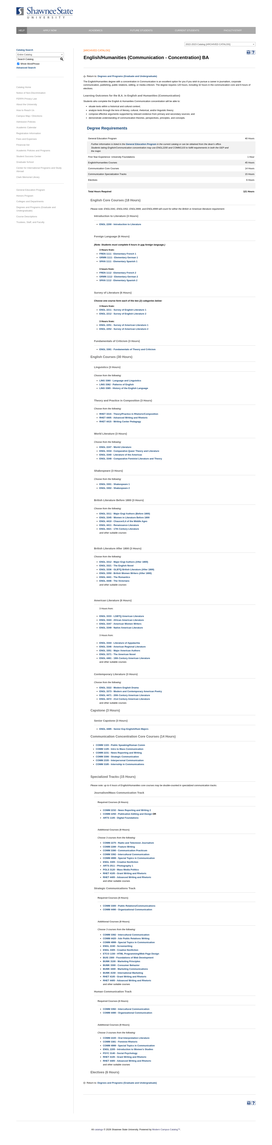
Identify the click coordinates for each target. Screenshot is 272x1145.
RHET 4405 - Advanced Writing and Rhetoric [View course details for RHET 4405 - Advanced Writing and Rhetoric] (123, 417)
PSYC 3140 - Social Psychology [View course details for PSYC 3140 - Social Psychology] (120, 1053)
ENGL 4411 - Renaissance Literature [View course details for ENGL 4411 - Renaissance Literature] (119, 525)
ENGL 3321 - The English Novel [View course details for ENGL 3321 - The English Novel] (116, 565)
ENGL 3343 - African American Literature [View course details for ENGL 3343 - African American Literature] (121, 620)
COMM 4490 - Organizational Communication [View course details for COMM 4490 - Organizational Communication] (127, 909)
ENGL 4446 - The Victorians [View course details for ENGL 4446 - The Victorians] (114, 581)
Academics (95, 30)
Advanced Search (26, 67)
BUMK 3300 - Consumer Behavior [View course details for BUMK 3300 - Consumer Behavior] (121, 965)
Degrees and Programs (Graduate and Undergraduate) (36, 209)
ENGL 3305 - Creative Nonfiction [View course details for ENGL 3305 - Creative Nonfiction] (120, 862)
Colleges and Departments (30, 201)
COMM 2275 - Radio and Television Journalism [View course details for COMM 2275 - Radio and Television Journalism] (128, 842)
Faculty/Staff (233, 30)
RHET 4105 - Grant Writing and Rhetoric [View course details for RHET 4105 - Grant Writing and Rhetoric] (124, 873)
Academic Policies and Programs (33, 150)
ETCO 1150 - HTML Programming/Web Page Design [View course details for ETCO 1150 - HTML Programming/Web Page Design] (131, 953)
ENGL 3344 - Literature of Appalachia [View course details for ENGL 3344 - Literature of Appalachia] (119, 643)
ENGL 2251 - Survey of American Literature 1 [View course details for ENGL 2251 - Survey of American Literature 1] (123, 325)
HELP (22, 30)
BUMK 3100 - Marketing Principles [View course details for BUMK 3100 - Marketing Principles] (121, 961)
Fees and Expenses (26, 139)
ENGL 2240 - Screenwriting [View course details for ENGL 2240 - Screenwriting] (117, 946)
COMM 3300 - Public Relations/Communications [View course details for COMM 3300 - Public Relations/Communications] (129, 905)
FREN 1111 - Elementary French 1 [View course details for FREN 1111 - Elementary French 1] (117, 253)
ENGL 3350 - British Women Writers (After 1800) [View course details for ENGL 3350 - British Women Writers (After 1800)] (125, 573)
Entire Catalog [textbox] (24, 54)
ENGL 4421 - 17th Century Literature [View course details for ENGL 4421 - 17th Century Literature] (119, 529)
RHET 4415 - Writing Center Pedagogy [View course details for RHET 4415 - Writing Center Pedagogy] (120, 421)
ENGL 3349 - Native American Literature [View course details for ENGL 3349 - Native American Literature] (121, 627)
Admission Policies (25, 121)
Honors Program (24, 195)
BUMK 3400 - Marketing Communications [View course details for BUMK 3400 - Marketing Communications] (125, 969)
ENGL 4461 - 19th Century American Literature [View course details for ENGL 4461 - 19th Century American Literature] (124, 658)
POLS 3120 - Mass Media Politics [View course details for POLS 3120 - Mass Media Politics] (121, 869)
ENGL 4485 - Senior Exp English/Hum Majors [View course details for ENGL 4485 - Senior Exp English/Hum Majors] (123, 729)
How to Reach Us (25, 110)
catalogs (98, 1129)
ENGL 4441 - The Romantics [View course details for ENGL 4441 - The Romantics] (114, 577)
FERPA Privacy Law (26, 98)
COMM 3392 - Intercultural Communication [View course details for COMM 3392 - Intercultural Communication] (126, 854)
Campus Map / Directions (29, 116)
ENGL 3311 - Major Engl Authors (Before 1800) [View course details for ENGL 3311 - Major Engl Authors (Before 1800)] (124, 513)
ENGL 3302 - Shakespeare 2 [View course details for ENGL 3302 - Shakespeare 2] (114, 488)
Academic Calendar (26, 127)
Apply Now (50, 30)
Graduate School (25, 162)
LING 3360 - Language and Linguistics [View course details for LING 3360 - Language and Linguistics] (120, 380)
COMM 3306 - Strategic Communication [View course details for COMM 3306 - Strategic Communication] (117, 756)
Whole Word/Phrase (30, 63)
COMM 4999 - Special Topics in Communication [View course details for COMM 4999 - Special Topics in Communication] (129, 858)
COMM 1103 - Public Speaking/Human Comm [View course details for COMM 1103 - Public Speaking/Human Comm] (120, 745)
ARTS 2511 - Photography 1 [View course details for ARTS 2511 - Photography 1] (118, 865)
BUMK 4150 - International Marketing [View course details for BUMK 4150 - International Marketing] (123, 973)
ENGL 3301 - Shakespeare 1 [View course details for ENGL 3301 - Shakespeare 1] (114, 484)
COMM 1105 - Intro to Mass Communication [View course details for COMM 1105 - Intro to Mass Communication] (119, 749)
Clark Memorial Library (28, 177)
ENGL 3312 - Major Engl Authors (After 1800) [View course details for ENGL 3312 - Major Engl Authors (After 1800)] (123, 562)
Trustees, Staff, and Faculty (30, 222)
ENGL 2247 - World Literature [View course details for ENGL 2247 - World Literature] (115, 447)
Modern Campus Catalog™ (166, 1129)
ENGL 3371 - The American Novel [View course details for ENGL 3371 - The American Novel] (117, 654)
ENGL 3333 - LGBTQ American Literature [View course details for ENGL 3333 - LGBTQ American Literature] (121, 616)
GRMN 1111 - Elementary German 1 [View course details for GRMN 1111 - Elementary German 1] (118, 257)
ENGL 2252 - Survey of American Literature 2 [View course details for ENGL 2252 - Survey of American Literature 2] (123, 329)
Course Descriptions (26, 216)
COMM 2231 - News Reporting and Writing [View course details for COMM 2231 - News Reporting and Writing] (119, 752)
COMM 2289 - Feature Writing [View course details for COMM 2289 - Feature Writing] (119, 846)
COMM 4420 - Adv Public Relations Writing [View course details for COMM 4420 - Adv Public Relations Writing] (126, 938)
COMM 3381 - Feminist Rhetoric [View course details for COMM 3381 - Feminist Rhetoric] (120, 1041)
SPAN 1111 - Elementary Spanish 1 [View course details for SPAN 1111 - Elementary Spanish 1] (118, 261)
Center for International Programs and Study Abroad (39, 170)
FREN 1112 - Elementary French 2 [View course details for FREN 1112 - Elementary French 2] (117, 272)
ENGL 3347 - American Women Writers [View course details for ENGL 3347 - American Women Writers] (120, 623)
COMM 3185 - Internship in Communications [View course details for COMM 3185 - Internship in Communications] (120, 764)
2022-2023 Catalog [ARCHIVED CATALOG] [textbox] (208, 44)
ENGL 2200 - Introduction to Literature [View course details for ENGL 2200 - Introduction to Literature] (120, 224)
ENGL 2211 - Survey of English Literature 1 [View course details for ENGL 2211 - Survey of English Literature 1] (122, 309)
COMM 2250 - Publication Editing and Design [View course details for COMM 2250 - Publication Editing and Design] (127, 814)
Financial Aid (22, 145)
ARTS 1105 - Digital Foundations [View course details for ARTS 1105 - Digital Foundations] (121, 817)
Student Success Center (28, 156)
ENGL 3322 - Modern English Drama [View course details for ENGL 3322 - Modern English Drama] (119, 687)
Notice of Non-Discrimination (31, 93)
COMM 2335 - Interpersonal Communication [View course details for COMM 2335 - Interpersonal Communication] (120, 760)
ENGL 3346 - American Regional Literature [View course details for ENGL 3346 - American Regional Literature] (122, 646)
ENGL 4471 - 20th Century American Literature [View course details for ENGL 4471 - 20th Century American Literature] (124, 695)
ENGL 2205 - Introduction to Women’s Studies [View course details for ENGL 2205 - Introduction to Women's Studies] (128, 1049)
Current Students (187, 30)
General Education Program (30, 190)
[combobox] (220, 44)
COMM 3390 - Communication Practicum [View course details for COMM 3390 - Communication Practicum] (125, 850)
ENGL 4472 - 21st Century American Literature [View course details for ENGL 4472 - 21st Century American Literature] (124, 699)
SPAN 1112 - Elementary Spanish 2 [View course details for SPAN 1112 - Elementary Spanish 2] (118, 280)
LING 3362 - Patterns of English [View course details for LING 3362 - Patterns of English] (116, 384)
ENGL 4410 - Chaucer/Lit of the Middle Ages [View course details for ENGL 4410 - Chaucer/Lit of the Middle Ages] (123, 521)
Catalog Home (23, 87)
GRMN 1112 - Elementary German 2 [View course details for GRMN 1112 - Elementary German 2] (118, 276)
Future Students (141, 30)
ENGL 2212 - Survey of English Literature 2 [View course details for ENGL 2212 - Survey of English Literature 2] (122, 313)
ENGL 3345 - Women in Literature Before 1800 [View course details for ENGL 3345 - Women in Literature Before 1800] (124, 517)
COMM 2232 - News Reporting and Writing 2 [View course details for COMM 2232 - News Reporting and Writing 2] (127, 810)
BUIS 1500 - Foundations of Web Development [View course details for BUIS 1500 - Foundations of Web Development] (128, 957)
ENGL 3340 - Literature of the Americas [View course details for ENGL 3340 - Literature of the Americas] (120, 454)
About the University (26, 104)
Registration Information (28, 133)
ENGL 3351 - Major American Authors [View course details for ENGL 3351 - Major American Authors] (119, 650)
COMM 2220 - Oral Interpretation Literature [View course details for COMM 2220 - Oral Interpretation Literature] (126, 1038)
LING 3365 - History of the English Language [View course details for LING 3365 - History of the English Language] (123, 388)
